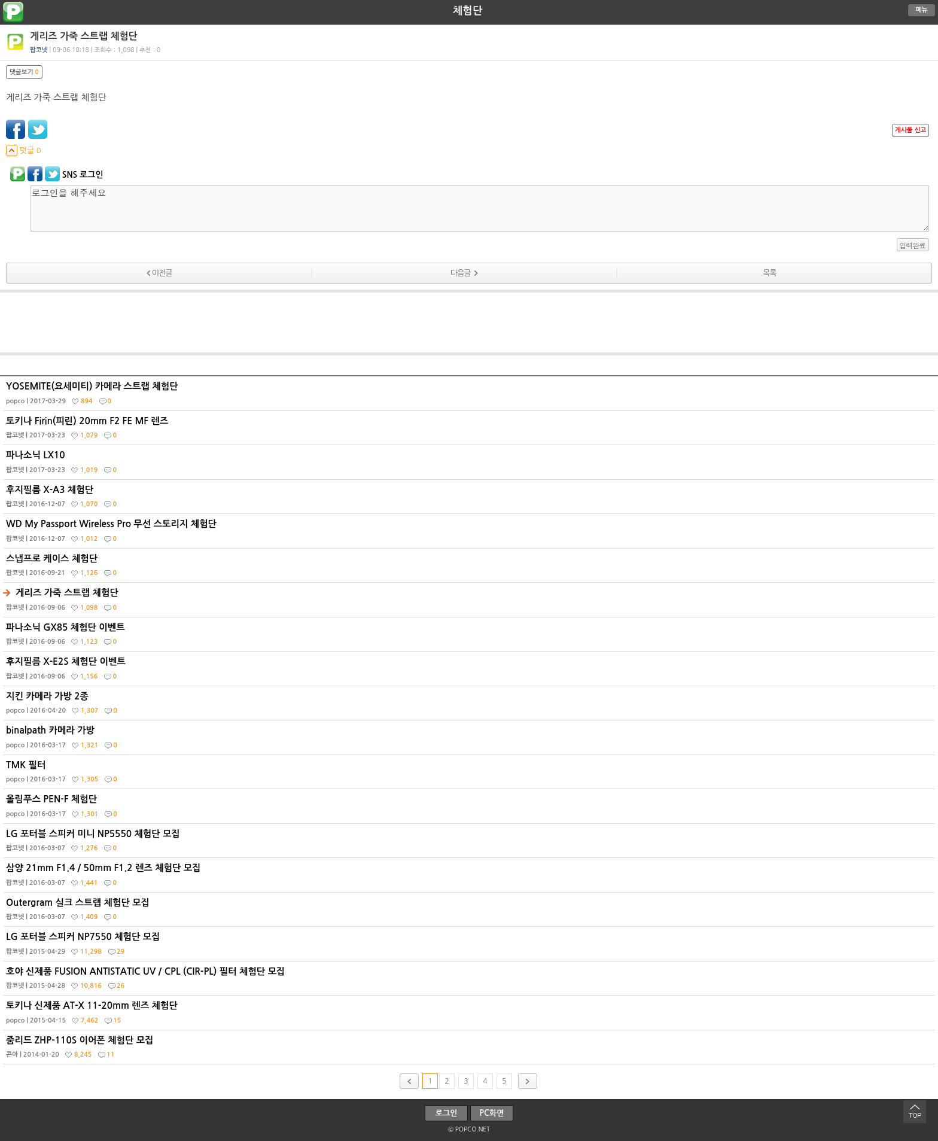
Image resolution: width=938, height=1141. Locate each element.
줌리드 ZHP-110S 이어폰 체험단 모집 (470, 1050)
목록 (769, 273)
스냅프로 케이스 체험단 (470, 568)
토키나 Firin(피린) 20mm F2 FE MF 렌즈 (470, 430)
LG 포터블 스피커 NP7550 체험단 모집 (470, 946)
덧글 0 (23, 150)
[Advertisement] (469, 322)
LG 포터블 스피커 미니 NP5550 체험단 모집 (470, 843)
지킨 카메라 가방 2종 (470, 706)
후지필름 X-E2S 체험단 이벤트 (470, 671)
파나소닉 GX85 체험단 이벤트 (470, 637)
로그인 (447, 1113)
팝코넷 (39, 50)
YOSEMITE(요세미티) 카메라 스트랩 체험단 (470, 396)
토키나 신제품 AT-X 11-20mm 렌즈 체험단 (470, 1015)
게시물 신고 (910, 130)
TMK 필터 (470, 774)
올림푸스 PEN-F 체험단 (470, 809)
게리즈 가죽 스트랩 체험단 (470, 602)
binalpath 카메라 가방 (470, 740)
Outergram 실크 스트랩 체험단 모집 (470, 912)
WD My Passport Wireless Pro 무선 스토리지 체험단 (470, 533)
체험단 (467, 10)
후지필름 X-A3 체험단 (470, 499)
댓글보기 (24, 72)
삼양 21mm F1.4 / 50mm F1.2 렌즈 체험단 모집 (470, 877)
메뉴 (922, 10)
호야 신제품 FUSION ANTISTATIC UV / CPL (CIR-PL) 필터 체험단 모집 (470, 981)
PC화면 (492, 1113)
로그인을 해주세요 (480, 208)
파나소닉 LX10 (470, 465)
